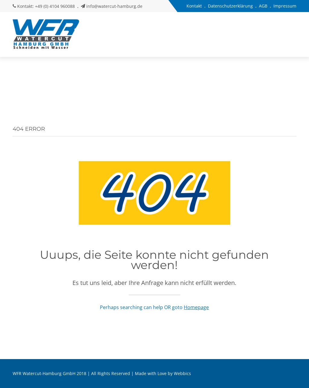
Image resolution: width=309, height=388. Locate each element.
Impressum (284, 6)
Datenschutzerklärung (230, 6)
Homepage (196, 307)
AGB (263, 6)
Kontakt (194, 6)
